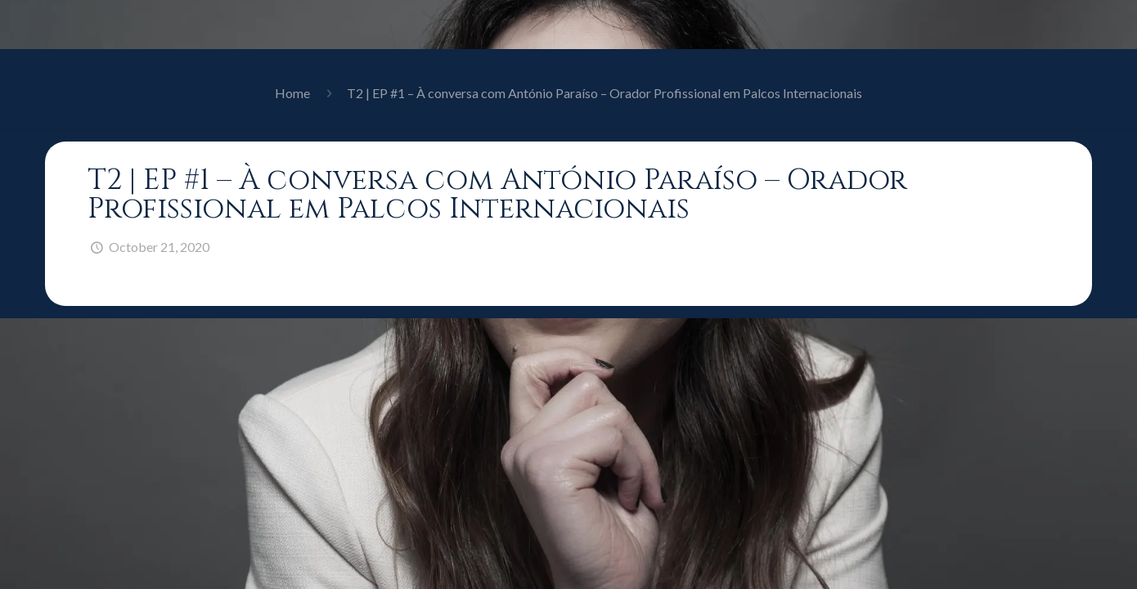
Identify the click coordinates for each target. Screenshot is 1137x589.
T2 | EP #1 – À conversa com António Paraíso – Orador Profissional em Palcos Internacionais (604, 93)
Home (292, 93)
